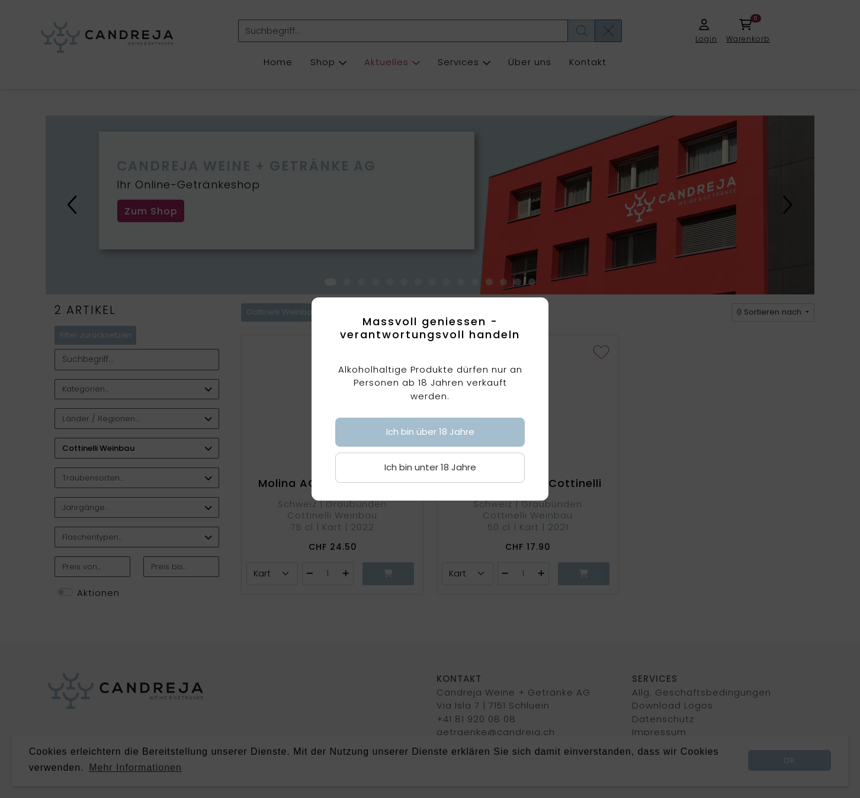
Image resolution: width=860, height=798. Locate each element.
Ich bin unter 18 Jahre (430, 467)
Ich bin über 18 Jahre (430, 431)
